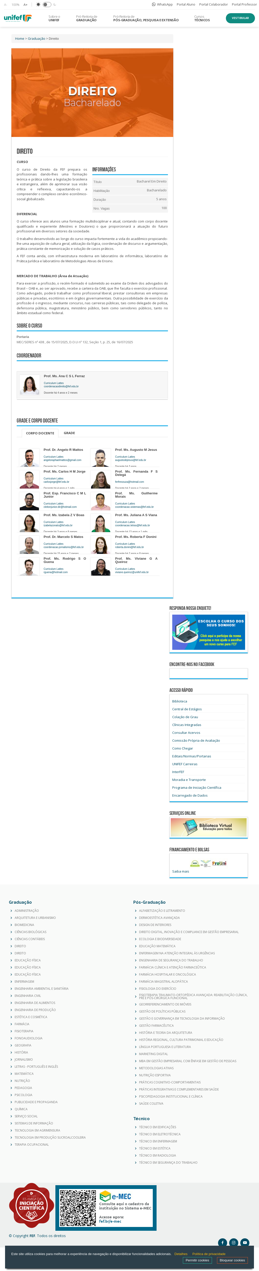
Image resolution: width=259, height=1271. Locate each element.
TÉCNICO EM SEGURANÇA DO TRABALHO (168, 1162)
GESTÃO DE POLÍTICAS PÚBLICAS (162, 1011)
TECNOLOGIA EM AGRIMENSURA (37, 1130)
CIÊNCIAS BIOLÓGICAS (30, 932)
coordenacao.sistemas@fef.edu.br (134, 507)
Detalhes (181, 1254)
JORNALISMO (24, 1059)
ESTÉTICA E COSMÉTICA (31, 1017)
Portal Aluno (186, 4)
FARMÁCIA (22, 1024)
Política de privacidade (209, 1254)
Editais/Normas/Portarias (191, 756)
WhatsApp (162, 4)
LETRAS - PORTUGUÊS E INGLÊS (36, 1066)
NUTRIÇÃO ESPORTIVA (155, 1075)
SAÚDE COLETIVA (151, 1103)
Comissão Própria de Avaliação (196, 740)
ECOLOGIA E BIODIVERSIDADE (160, 939)
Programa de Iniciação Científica (196, 787)
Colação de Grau (185, 717)
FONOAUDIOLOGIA (28, 1038)
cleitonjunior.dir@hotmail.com (60, 507)
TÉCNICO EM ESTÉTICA (154, 1148)
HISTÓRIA (21, 1052)
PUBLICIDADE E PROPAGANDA (36, 1102)
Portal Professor (244, 4)
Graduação (36, 38)
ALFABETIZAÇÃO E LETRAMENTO (162, 910)
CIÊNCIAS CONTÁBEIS (30, 939)
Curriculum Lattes (54, 383)
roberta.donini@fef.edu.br (129, 547)
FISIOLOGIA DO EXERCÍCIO (157, 988)
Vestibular (240, 18)
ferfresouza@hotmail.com (129, 481)
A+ (26, 4)
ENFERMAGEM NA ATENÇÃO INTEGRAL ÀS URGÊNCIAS (177, 953)
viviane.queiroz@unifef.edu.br (131, 572)
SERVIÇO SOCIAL (26, 1116)
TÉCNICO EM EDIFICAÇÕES (157, 1127)
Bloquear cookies (232, 1260)
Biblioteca (179, 701)
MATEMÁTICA (24, 1073)
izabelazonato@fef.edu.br (58, 525)
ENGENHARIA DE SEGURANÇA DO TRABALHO (171, 960)
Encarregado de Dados (190, 795)
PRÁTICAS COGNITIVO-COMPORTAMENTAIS (170, 1082)
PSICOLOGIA (23, 1095)
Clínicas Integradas (186, 724)
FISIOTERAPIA (24, 1031)
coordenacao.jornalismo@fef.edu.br (64, 547)
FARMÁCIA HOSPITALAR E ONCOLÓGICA (167, 974)
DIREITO (20, 946)
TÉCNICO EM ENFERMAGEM (158, 1141)
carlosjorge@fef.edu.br (56, 481)
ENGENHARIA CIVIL (28, 995)
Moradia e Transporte (189, 779)
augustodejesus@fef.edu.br (130, 460)
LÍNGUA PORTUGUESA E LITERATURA (165, 1046)
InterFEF (178, 772)
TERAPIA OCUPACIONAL (32, 1144)
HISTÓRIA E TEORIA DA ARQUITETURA (165, 1032)
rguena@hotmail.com (56, 572)
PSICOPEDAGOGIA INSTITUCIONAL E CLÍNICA (171, 1096)
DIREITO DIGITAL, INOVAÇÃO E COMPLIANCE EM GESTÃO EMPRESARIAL (189, 932)
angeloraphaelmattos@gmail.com (62, 460)
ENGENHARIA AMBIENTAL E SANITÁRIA (42, 988)
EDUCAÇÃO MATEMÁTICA (157, 946)
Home (19, 38)
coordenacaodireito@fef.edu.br (61, 386)
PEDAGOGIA (23, 1088)
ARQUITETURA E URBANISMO (35, 917)
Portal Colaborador (213, 4)
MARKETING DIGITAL (153, 1054)
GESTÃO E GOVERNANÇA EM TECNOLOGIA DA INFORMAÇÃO (182, 1018)
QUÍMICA (21, 1109)
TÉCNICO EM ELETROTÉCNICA (160, 1134)
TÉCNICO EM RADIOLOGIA (157, 1155)
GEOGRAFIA (23, 1045)
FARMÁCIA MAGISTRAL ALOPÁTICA (163, 981)
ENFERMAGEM (24, 981)
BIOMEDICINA (24, 924)
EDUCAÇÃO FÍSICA (28, 960)
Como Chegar (182, 748)
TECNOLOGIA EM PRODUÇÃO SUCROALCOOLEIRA (50, 1137)
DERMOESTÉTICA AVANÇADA (159, 917)
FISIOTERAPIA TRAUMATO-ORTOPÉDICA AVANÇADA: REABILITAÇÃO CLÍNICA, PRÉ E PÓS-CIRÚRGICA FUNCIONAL (193, 997)
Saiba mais (180, 871)
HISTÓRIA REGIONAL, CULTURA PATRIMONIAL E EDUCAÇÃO (181, 1039)
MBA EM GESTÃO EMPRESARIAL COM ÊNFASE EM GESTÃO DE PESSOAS (187, 1061)
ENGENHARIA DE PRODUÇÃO (35, 1010)
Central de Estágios (187, 709)
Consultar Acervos (186, 732)
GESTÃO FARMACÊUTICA (156, 1025)
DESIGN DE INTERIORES (155, 924)
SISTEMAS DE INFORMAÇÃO (34, 1123)
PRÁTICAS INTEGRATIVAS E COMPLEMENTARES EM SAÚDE (179, 1089)
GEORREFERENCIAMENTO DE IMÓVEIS (165, 1004)
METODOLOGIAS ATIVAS (156, 1068)
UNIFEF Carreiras (185, 764)
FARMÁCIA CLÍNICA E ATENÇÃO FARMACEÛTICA (172, 967)
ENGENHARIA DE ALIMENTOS (35, 1002)
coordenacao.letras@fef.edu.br (132, 525)
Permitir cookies (197, 1260)
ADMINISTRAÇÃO (27, 910)
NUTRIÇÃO (22, 1080)
